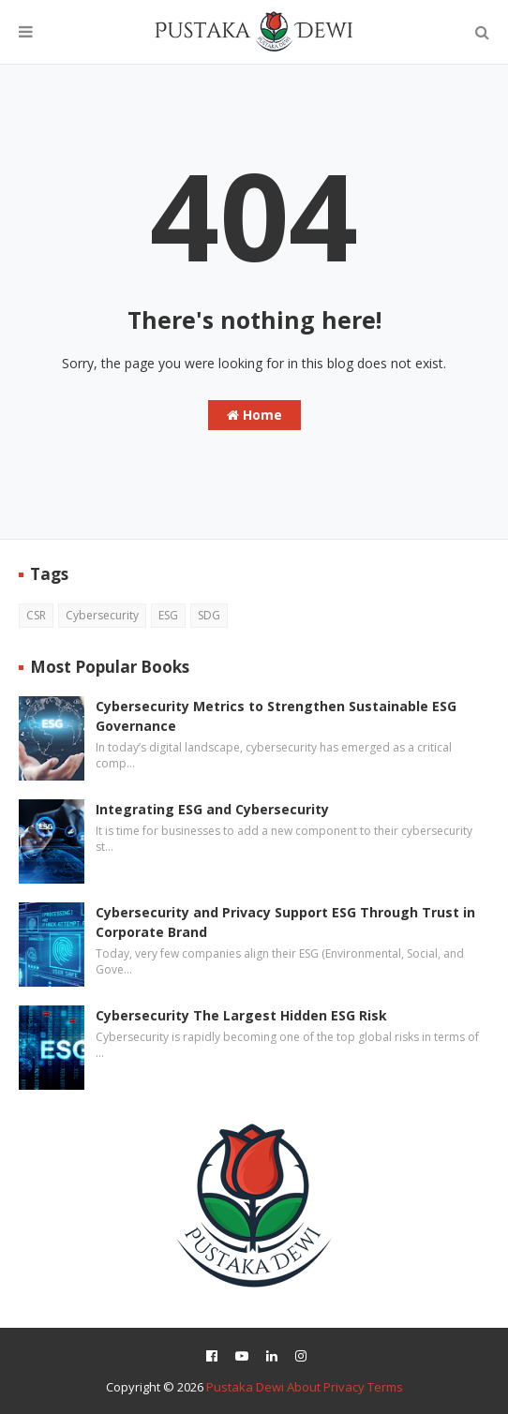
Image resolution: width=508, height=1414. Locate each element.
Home (254, 415)
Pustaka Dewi (245, 1386)
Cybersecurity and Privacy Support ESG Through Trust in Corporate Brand (285, 922)
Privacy (344, 1386)
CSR (36, 615)
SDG (209, 615)
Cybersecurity (102, 615)
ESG (168, 615)
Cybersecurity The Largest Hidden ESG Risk (241, 1015)
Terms (385, 1386)
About (304, 1386)
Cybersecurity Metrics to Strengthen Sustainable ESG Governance (276, 716)
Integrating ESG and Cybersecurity (212, 809)
